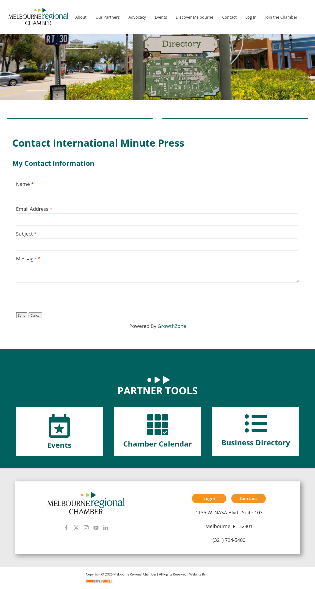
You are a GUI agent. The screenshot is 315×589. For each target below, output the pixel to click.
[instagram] (86, 527)
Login (209, 498)
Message (26, 258)
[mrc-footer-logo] (86, 493)
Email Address (32, 209)
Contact (248, 498)
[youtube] (96, 527)
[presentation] (53, 296)
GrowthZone (172, 326)
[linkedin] (105, 527)
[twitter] (76, 527)
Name (23, 184)
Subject (24, 233)
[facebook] (66, 527)
